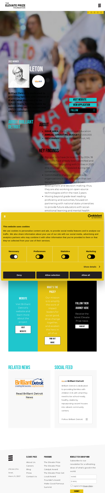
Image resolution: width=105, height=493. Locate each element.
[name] (83, 477)
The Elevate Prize (52, 462)
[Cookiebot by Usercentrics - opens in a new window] (90, 216)
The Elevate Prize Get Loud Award (54, 475)
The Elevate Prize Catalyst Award (52, 468)
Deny (19, 275)
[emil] (83, 481)
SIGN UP (82, 326)
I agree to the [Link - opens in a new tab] (83, 486)
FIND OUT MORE (52, 340)
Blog (28, 469)
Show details (90, 266)
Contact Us (31, 476)
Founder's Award (52, 480)
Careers (29, 466)
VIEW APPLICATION (81, 105)
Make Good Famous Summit (54, 485)
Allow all (86, 275)
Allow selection (52, 275)
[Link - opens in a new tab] (88, 12)
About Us (30, 462)
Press (29, 473)
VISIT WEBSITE (79, 100)
